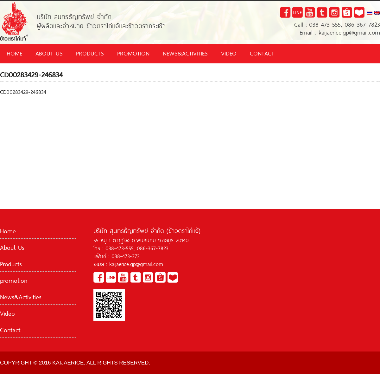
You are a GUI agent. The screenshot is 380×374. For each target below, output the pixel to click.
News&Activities (185, 53)
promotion (133, 53)
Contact (262, 53)
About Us (49, 53)
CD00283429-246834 (23, 91)
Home (14, 53)
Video (229, 53)
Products (90, 53)
